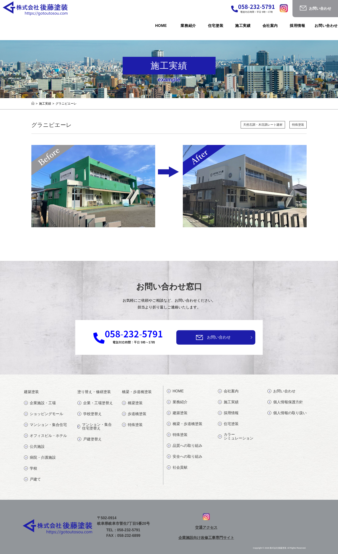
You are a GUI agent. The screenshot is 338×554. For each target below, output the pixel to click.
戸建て (32, 479)
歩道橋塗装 (134, 414)
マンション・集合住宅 (45, 425)
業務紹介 (177, 402)
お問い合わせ (219, 337)
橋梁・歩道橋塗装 (184, 424)
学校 (30, 468)
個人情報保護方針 (285, 402)
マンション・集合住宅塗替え (94, 426)
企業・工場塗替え (95, 403)
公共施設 (34, 447)
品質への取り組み (184, 446)
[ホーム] (32, 103)
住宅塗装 (228, 424)
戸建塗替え (89, 439)
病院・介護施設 (40, 457)
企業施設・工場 (40, 403)
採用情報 (228, 413)
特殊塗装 (298, 125)
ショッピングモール (43, 414)
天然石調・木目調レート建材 (262, 125)
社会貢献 (177, 467)
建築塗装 (177, 413)
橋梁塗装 (132, 403)
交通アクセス (206, 527)
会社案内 (228, 391)
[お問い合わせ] (199, 337)
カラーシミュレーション (235, 436)
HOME (175, 391)
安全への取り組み (184, 457)
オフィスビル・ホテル (45, 436)
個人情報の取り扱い (287, 413)
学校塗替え (89, 414)
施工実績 (228, 402)
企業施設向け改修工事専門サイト (206, 538)
